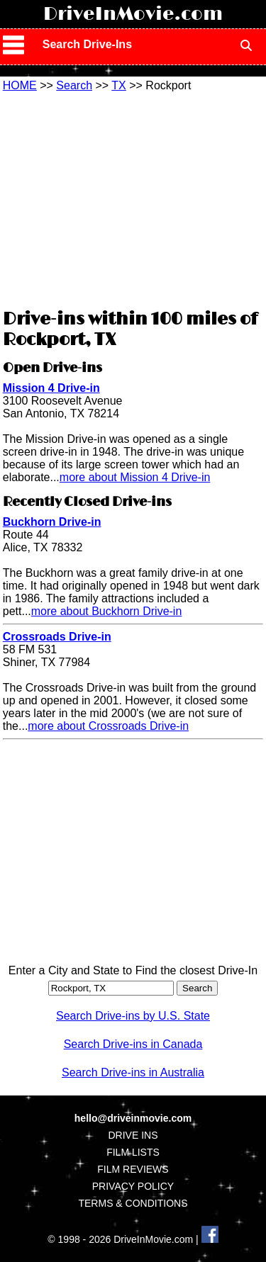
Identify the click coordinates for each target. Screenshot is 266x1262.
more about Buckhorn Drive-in (106, 611)
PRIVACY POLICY (133, 1186)
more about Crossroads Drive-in (108, 726)
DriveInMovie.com (133, 14)
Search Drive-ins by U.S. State (133, 1016)
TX (118, 85)
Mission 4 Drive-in (51, 388)
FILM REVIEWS (132, 1169)
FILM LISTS (133, 1152)
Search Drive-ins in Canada (133, 1044)
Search (74, 85)
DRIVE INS (132, 1135)
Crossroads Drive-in (57, 637)
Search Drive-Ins (87, 44)
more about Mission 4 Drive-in (135, 477)
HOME (20, 85)
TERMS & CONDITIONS (132, 1203)
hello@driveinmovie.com (133, 1118)
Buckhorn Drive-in (52, 522)
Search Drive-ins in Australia (133, 1072)
